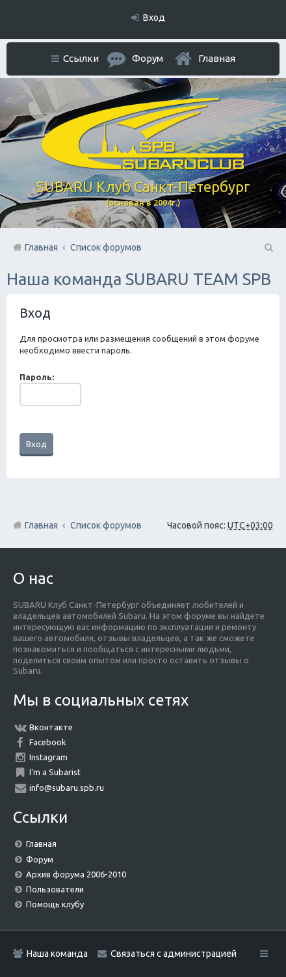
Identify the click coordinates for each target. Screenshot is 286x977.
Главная (216, 58)
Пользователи (55, 889)
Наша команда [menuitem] (57, 953)
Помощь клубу (55, 904)
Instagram (48, 757)
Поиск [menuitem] (268, 247)
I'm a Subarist (55, 772)
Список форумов (106, 525)
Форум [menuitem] (147, 58)
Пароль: (37, 376)
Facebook (47, 742)
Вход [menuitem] (154, 17)
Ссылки (81, 58)
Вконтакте (51, 727)
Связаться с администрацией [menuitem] (173, 953)
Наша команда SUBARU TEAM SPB (138, 278)
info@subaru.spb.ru (66, 787)
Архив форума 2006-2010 (76, 874)
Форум (39, 859)
